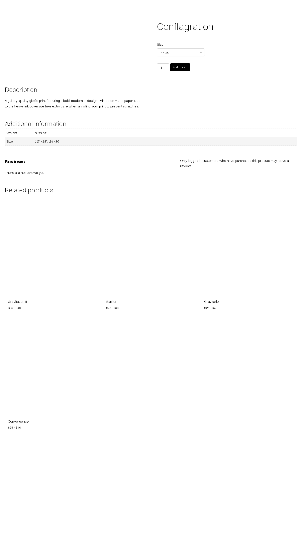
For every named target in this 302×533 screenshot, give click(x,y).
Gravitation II (17, 379)
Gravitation (212, 379)
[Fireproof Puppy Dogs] (8, 8)
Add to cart (180, 67)
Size (160, 44)
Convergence (18, 499)
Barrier (111, 379)
